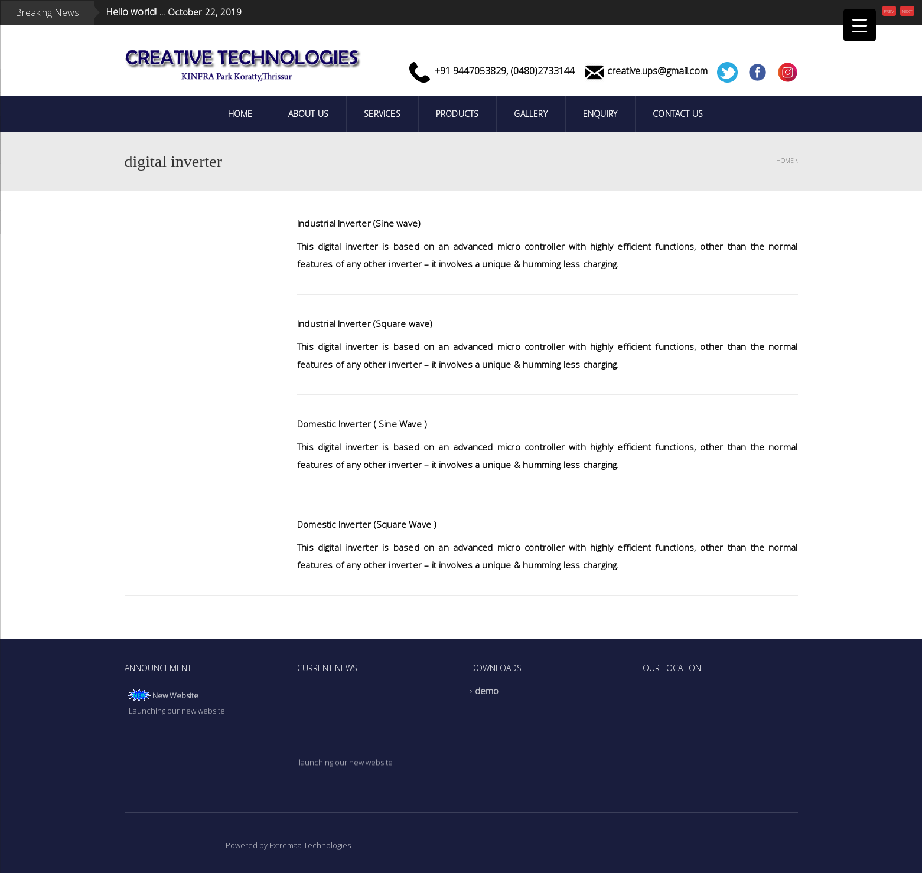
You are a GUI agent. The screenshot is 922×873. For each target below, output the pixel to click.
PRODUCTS (457, 113)
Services (382, 113)
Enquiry (600, 113)
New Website (175, 695)
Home (240, 113)
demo (487, 691)
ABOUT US (308, 113)
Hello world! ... (135, 7)
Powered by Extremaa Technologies (288, 845)
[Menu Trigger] (859, 25)
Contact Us (678, 113)
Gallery (530, 113)
